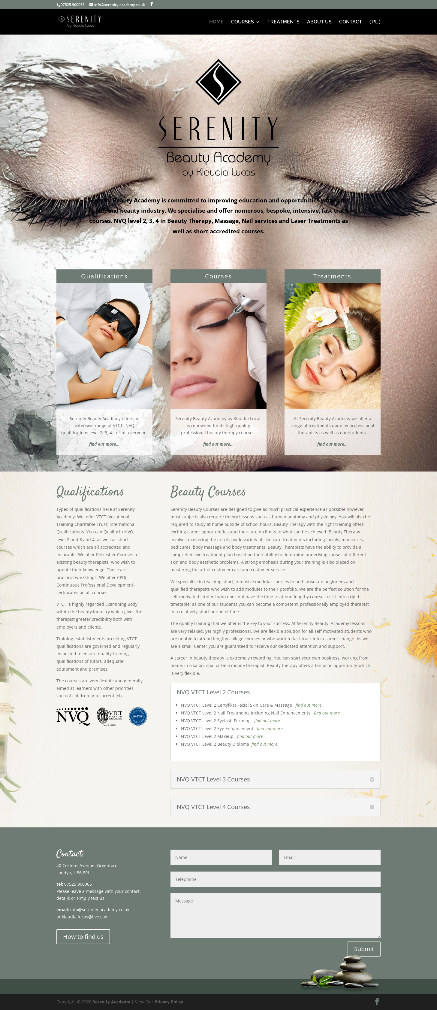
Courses (218, 276)
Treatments (332, 276)
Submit (364, 949)
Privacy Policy (169, 1002)
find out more (308, 705)
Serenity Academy (111, 1002)
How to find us (83, 937)
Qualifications (104, 276)
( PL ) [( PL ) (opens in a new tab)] (375, 22)
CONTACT (350, 22)
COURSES (242, 22)
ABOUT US (319, 22)
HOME (216, 22)
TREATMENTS (283, 22)
